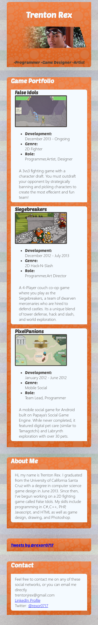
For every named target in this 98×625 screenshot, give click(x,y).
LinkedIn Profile (27, 600)
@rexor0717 (38, 605)
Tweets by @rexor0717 (32, 545)
